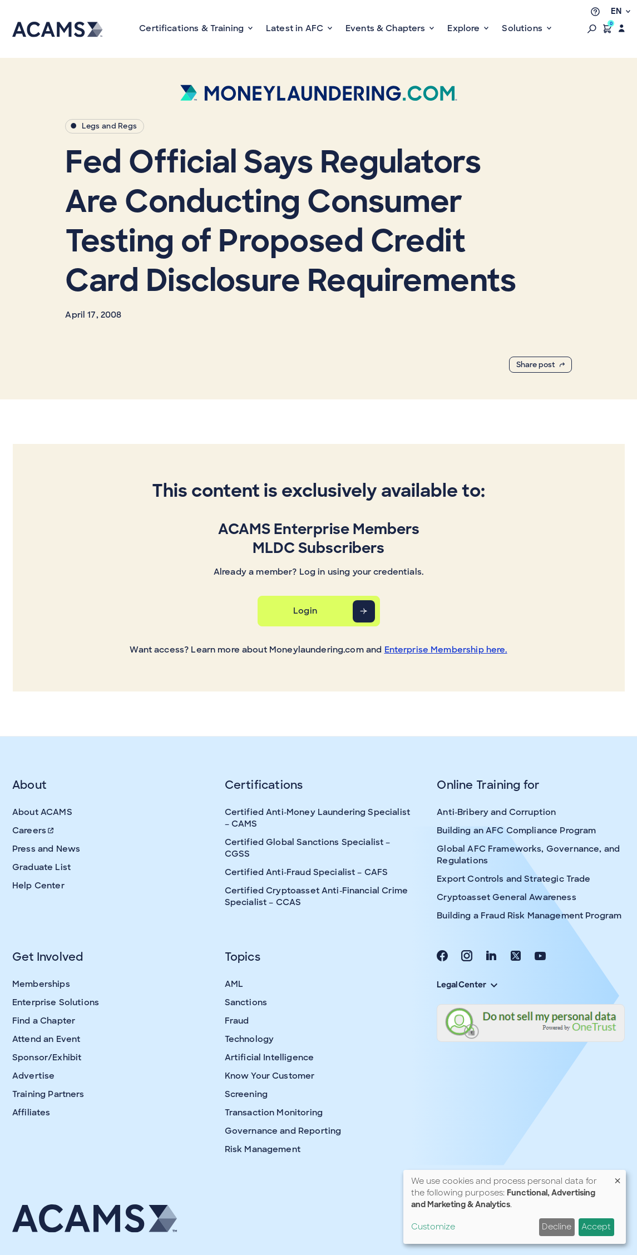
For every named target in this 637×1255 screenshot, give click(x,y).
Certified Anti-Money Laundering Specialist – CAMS (317, 818)
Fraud (237, 1020)
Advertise (33, 1075)
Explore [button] (464, 28)
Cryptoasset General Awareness (506, 897)
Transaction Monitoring (274, 1112)
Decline (556, 1227)
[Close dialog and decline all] (617, 1177)
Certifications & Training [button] (192, 28)
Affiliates (31, 1112)
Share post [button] (540, 364)
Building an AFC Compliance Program (516, 830)
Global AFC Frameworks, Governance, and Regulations (528, 854)
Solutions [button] (523, 28)
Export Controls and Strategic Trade (513, 879)
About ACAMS (42, 812)
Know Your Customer (270, 1075)
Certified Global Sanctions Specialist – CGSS (308, 848)
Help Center (38, 885)
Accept (596, 1227)
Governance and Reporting (283, 1131)
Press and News (46, 848)
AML (234, 984)
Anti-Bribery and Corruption (496, 812)
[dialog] (514, 1207)
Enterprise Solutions (55, 1002)
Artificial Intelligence (269, 1057)
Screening (246, 1094)
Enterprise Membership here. (445, 649)
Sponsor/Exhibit (46, 1057)
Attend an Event (46, 1039)
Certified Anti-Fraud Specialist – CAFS (306, 872)
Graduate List (41, 867)
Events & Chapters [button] (386, 28)
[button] (591, 28)
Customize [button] (433, 1227)
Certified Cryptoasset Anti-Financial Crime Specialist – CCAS (316, 896)
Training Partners (48, 1094)
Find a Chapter (43, 1020)
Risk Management (262, 1149)
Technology (249, 1039)
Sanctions (246, 1002)
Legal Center (467, 985)
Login (305, 610)
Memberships (41, 984)
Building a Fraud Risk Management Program (529, 915)
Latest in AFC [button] (295, 28)
